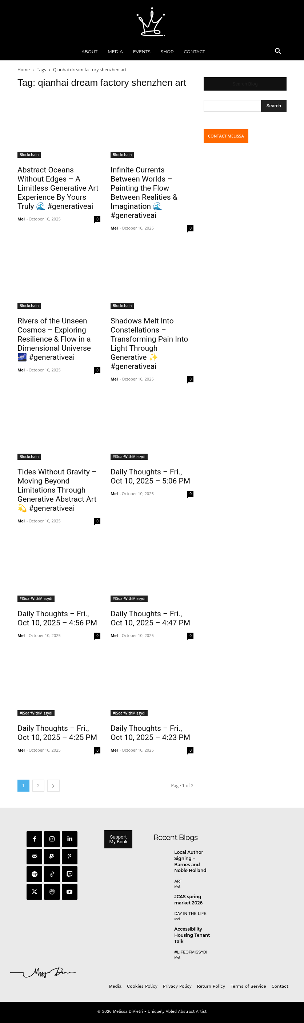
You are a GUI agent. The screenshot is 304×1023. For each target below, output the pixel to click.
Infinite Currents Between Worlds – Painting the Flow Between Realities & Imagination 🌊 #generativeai (144, 193)
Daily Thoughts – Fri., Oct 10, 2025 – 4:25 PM (57, 733)
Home (23, 70)
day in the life (190, 913)
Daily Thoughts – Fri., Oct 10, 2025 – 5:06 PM (150, 476)
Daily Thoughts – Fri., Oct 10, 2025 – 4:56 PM (57, 618)
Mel (21, 219)
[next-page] (53, 786)
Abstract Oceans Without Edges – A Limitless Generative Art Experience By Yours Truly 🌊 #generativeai (58, 188)
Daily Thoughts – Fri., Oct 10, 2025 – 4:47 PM (150, 618)
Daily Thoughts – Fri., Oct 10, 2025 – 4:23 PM (150, 733)
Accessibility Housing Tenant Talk (192, 935)
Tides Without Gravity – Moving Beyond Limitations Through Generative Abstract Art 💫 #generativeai (57, 490)
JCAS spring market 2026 (188, 899)
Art (178, 881)
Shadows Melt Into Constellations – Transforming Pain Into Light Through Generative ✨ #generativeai (149, 344)
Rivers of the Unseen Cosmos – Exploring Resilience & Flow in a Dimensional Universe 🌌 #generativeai (54, 339)
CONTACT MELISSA (226, 136)
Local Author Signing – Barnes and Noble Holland (190, 861)
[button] (278, 51)
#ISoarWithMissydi (129, 456)
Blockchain (29, 154)
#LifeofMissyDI (190, 952)
